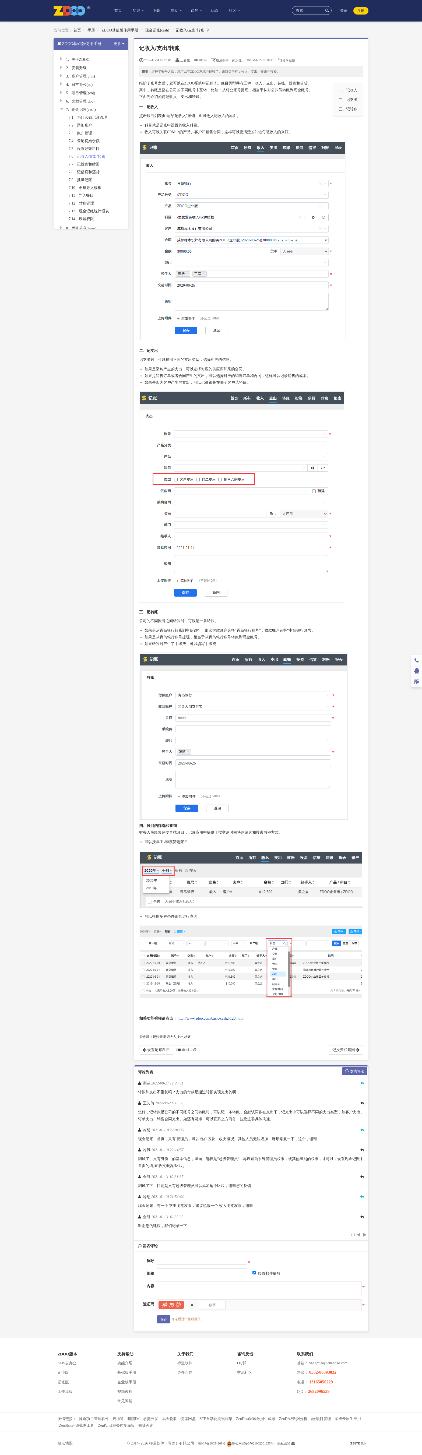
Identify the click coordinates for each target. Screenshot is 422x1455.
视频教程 (124, 1392)
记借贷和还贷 (88, 172)
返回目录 (187, 1049)
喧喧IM (134, 1419)
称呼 (150, 1261)
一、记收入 (348, 90)
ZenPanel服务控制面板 (116, 1426)
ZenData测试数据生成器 (255, 1419)
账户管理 (84, 133)
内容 (150, 1286)
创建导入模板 (90, 188)
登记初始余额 (88, 141)
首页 (118, 11)
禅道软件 (184, 1363)
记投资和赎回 (88, 164)
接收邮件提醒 (266, 1273)
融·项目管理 (321, 1419)
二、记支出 (348, 100)
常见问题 (124, 1401)
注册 (360, 11)
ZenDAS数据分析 (293, 1419)
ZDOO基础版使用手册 (119, 30)
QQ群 (241, 1363)
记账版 (63, 1382)
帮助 (175, 11)
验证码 (148, 1304)
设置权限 (86, 219)
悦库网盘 (188, 1419)
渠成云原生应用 (348, 1419)
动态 (214, 11)
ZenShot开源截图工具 (76, 1426)
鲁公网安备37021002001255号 (250, 1443)
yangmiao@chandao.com (328, 1363)
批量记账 (84, 180)
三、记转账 (348, 109)
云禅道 (118, 1419)
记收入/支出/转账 (190, 30)
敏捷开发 (150, 1419)
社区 (233, 11)
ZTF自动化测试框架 (216, 1419)
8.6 (358, 1444)
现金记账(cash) (157, 30)
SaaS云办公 (67, 1363)
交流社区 (244, 1373)
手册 (91, 30)
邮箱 (150, 1273)
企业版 (63, 1373)
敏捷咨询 (145, 1426)
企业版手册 (126, 1382)
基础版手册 (126, 1373)
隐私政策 (283, 1443)
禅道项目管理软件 (94, 1419)
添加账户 (84, 125)
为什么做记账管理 (92, 117)
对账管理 (86, 203)
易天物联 (169, 1419)
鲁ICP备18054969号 (212, 1443)
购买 (195, 11)
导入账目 (86, 195)
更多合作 (184, 1373)
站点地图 (65, 1443)
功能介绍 (124, 1363)
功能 (137, 11)
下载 (156, 11)
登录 (343, 11)
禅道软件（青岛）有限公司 (171, 1443)
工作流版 (65, 1392)
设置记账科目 (88, 149)
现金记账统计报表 (94, 211)
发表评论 (354, 1071)
